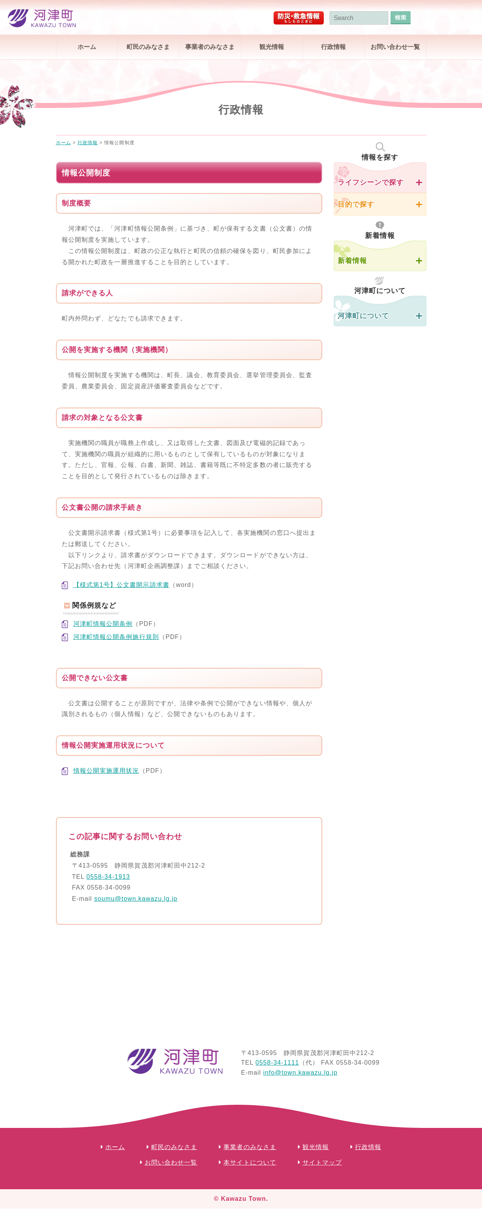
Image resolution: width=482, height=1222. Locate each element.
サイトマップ (322, 1162)
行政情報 (333, 47)
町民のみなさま (148, 47)
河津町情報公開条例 (103, 623)
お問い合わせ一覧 (395, 47)
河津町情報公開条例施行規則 (116, 637)
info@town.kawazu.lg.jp (300, 1072)
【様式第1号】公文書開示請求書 (121, 585)
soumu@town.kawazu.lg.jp (136, 898)
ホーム (87, 47)
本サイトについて (249, 1162)
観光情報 (271, 47)
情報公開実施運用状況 (106, 770)
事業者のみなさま (210, 47)
